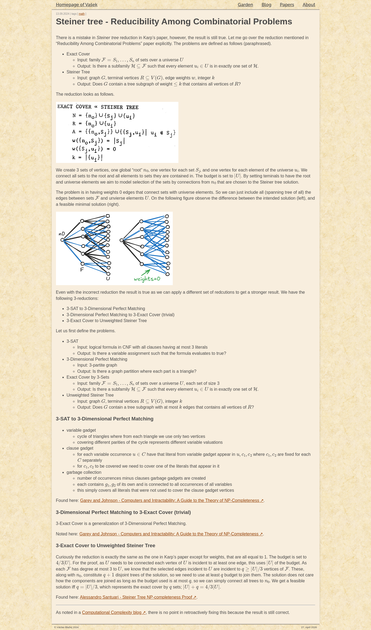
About (309, 4)
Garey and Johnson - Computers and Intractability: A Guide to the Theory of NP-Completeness (172, 500)
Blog (266, 4)
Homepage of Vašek (77, 4)
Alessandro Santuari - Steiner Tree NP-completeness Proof (138, 597)
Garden (245, 4)
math (82, 13)
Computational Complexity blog (114, 612)
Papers (287, 4)
